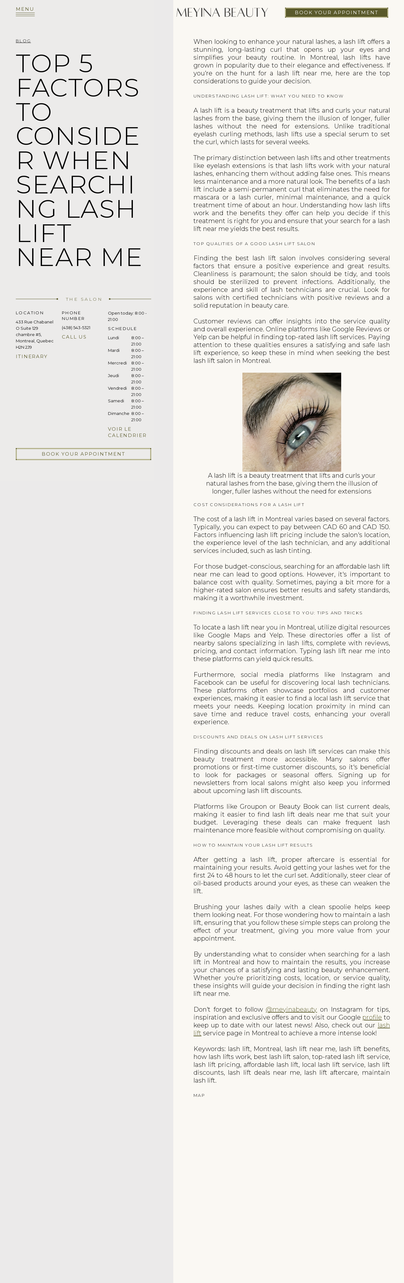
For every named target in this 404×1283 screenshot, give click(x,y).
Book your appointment (336, 12)
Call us (74, 337)
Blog (23, 40)
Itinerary (32, 356)
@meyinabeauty (291, 1009)
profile (372, 1017)
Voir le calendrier (127, 432)
